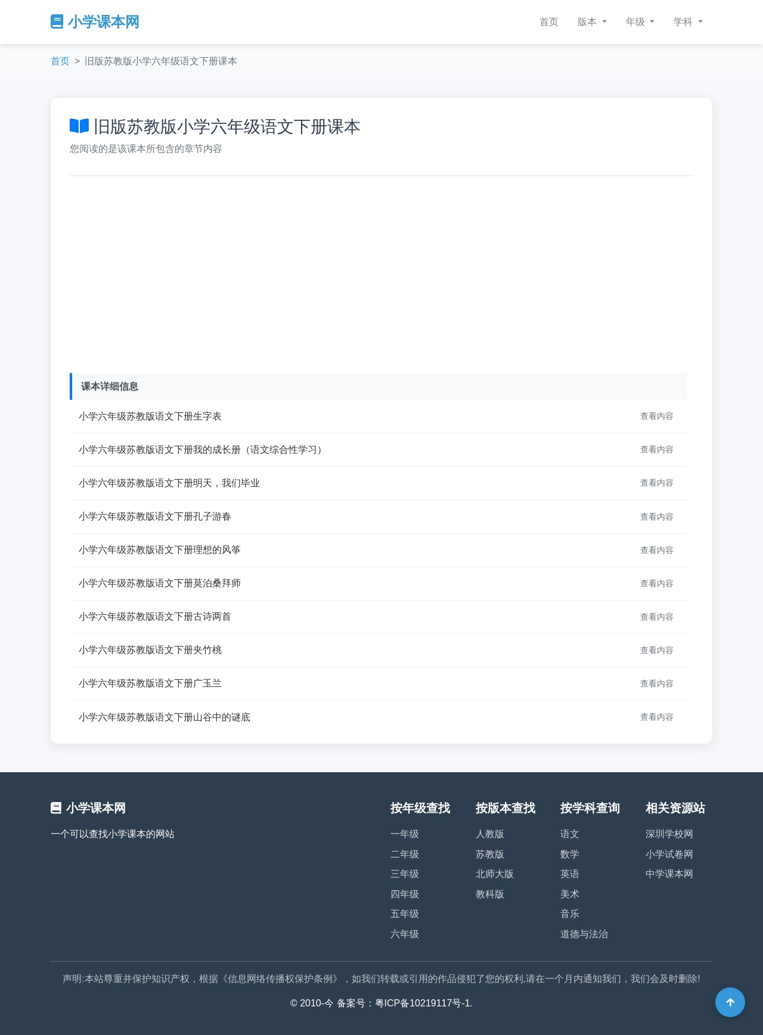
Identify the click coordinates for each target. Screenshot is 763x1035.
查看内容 (657, 416)
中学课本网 (669, 874)
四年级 (404, 894)
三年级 (404, 874)
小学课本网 (95, 22)
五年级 (404, 914)
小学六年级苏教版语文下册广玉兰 (150, 683)
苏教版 (490, 854)
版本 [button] (588, 22)
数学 (569, 854)
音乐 (569, 914)
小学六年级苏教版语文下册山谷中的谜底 (164, 717)
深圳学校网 (669, 834)
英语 (569, 874)
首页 (549, 22)
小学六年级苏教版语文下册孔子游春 (155, 516)
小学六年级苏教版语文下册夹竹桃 (150, 650)
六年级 (404, 934)
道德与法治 (584, 934)
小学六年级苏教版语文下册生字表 (150, 416)
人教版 (490, 834)
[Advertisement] (381, 271)
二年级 (404, 854)
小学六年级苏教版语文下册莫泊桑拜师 (160, 583)
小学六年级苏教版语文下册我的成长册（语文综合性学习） (203, 450)
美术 (569, 894)
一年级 (404, 834)
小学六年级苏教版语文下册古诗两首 (155, 616)
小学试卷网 (669, 854)
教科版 (490, 894)
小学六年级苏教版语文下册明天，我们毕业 (169, 483)
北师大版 (495, 874)
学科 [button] (684, 22)
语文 (569, 834)
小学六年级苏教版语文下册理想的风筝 (160, 550)
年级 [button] (636, 22)
